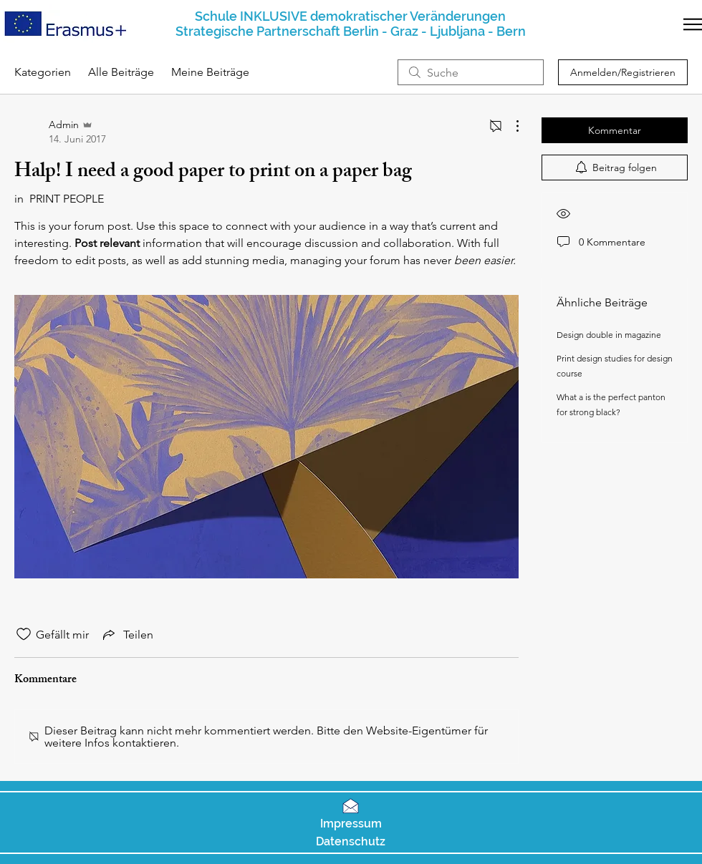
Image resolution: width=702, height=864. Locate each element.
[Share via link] (126, 634)
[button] (692, 24)
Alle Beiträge (121, 72)
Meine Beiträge (210, 72)
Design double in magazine (609, 334)
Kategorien (42, 72)
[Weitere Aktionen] (510, 126)
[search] (471, 72)
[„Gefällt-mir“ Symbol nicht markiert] (23, 634)
